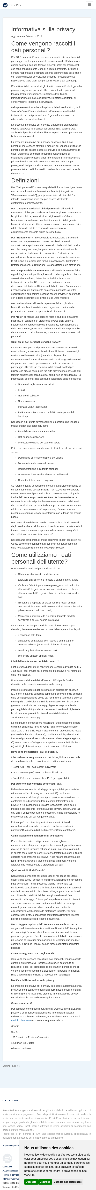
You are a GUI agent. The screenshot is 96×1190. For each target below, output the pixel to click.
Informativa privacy (11, 1179)
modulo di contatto (21, 1020)
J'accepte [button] (31, 1181)
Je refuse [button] (45, 1181)
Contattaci (7, 1167)
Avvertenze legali (10, 1171)
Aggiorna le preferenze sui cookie (18, 1146)
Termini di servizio (11, 1175)
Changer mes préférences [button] (68, 1181)
